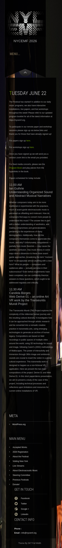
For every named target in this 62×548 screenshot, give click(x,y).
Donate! (16, 484)
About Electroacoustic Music (25, 470)
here (28, 141)
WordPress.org (19, 424)
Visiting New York (20, 461)
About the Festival (21, 456)
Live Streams (18, 466)
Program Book (15, 168)
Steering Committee (21, 475)
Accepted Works (20, 447)
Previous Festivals (21, 480)
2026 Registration (20, 452)
